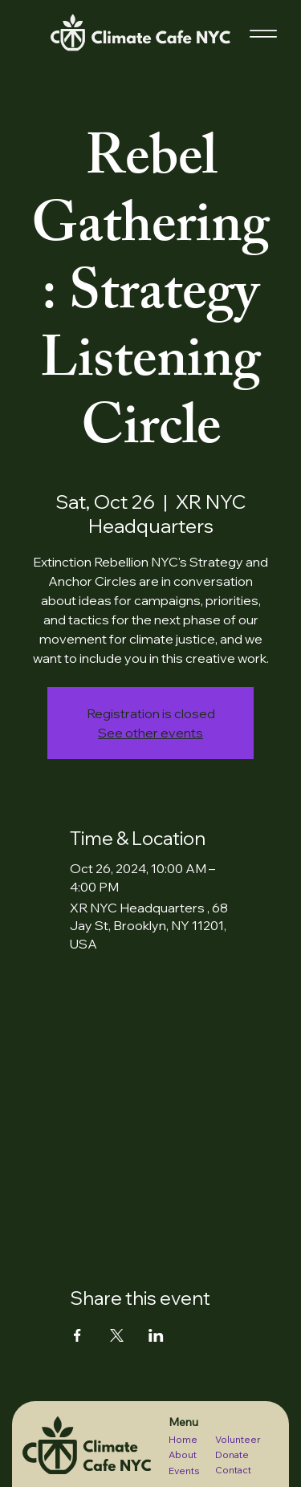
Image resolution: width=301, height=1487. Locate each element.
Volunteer (238, 1439)
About (183, 1454)
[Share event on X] (116, 1335)
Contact (233, 1470)
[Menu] (264, 34)
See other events (150, 733)
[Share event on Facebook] (77, 1335)
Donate (232, 1454)
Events (184, 1471)
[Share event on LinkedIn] (156, 1335)
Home (183, 1439)
